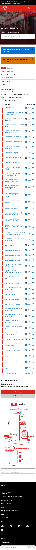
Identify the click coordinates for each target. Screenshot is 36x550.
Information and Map (7, 71)
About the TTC (6, 493)
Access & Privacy (5, 542)
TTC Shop (4, 518)
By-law (3, 538)
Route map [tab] (18, 392)
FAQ (2, 521)
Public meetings (6, 503)
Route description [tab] (18, 396)
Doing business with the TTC (10, 511)
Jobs (2, 507)
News (3, 514)
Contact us (4, 485)
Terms (2, 535)
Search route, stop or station (10, 32)
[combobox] (18, 36)
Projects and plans (7, 500)
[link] (18, 50)
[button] (30, 547)
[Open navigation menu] (32, 8)
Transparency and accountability (11, 496)
